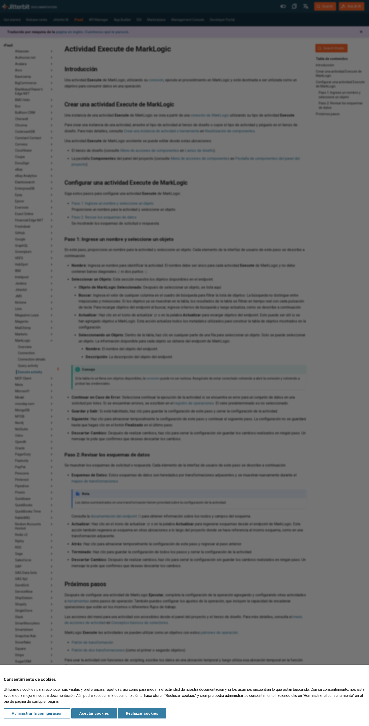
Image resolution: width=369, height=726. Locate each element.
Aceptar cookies (94, 713)
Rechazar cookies (142, 713)
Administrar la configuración (37, 713)
